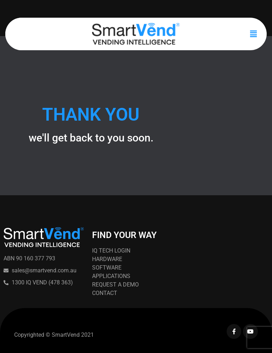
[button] (254, 34)
